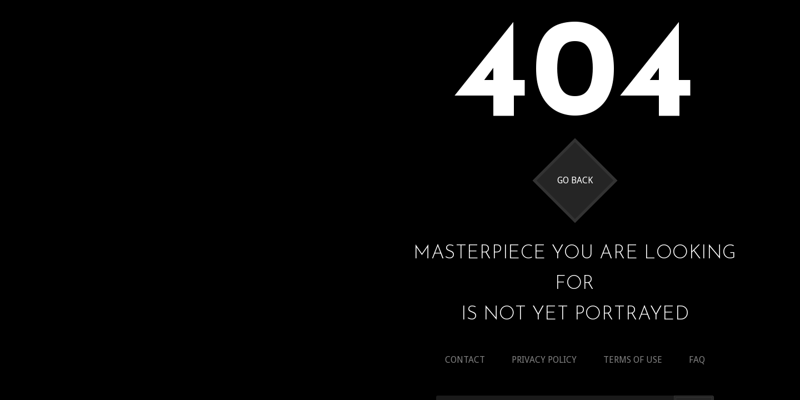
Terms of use (632, 359)
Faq (697, 359)
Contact (465, 359)
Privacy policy (544, 359)
